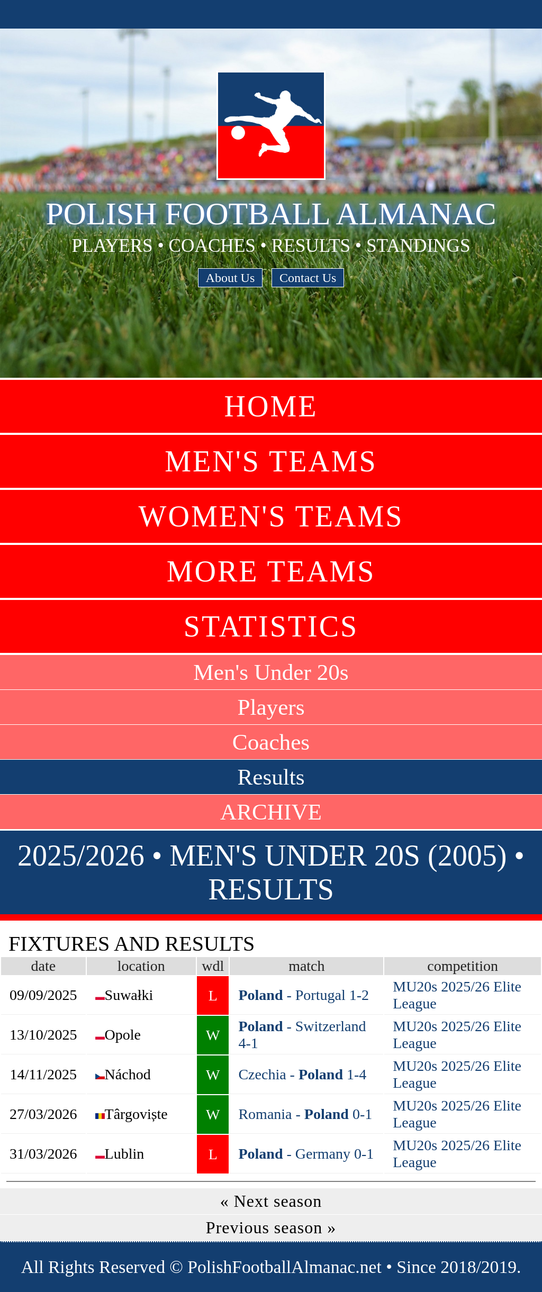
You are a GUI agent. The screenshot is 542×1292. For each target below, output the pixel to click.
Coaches (271, 742)
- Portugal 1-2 (303, 995)
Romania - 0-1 (305, 1114)
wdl (213, 966)
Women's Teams (271, 516)
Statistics (271, 626)
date (43, 966)
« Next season (271, 1201)
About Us (230, 278)
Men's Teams (271, 461)
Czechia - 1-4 (302, 1074)
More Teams (271, 571)
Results (270, 777)
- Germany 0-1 (306, 1153)
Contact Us (307, 278)
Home (271, 406)
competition (462, 966)
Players (270, 707)
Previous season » (271, 1227)
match (306, 966)
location (141, 966)
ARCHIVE (271, 811)
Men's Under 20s (270, 672)
